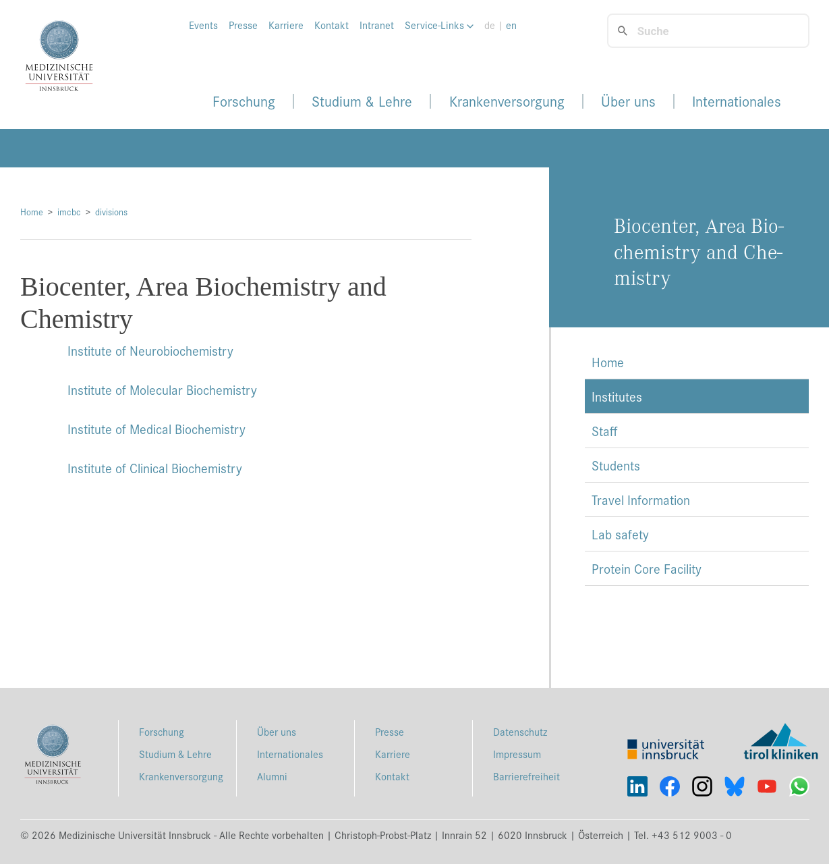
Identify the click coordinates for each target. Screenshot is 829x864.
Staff (604, 430)
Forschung (243, 101)
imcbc (69, 211)
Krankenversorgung (507, 101)
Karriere (286, 25)
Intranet (377, 25)
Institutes (617, 396)
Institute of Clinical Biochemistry (154, 468)
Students (616, 465)
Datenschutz (520, 731)
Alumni (272, 776)
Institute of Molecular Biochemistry (162, 389)
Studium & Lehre (362, 101)
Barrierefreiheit (526, 776)
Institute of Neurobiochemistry (150, 350)
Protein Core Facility (647, 568)
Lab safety (620, 534)
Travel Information (641, 499)
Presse (243, 25)
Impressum (517, 754)
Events (203, 25)
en (511, 25)
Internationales (736, 101)
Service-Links (439, 25)
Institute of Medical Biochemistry (156, 428)
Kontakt (331, 25)
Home (31, 211)
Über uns (628, 101)
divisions (111, 211)
